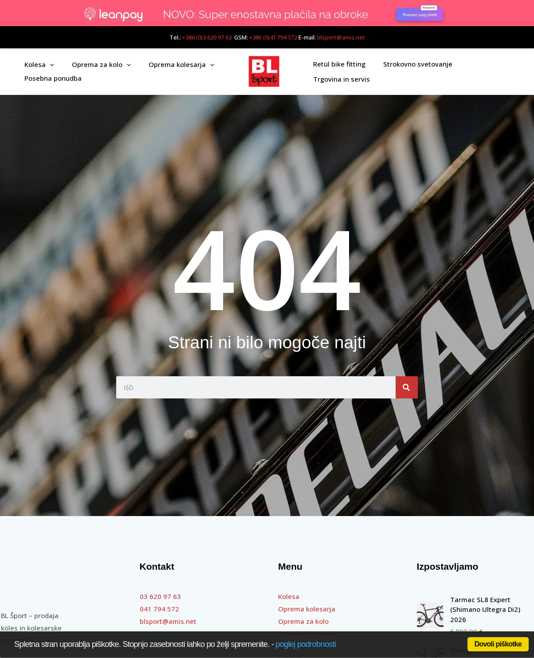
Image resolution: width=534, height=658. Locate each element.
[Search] (407, 387)
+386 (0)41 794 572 (273, 37)
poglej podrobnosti (305, 644)
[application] (47, 64)
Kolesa (288, 596)
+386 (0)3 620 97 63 (207, 37)
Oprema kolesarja (306, 608)
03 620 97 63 (160, 596)
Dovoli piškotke (498, 644)
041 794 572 (159, 608)
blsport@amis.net (341, 37)
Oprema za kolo (303, 621)
